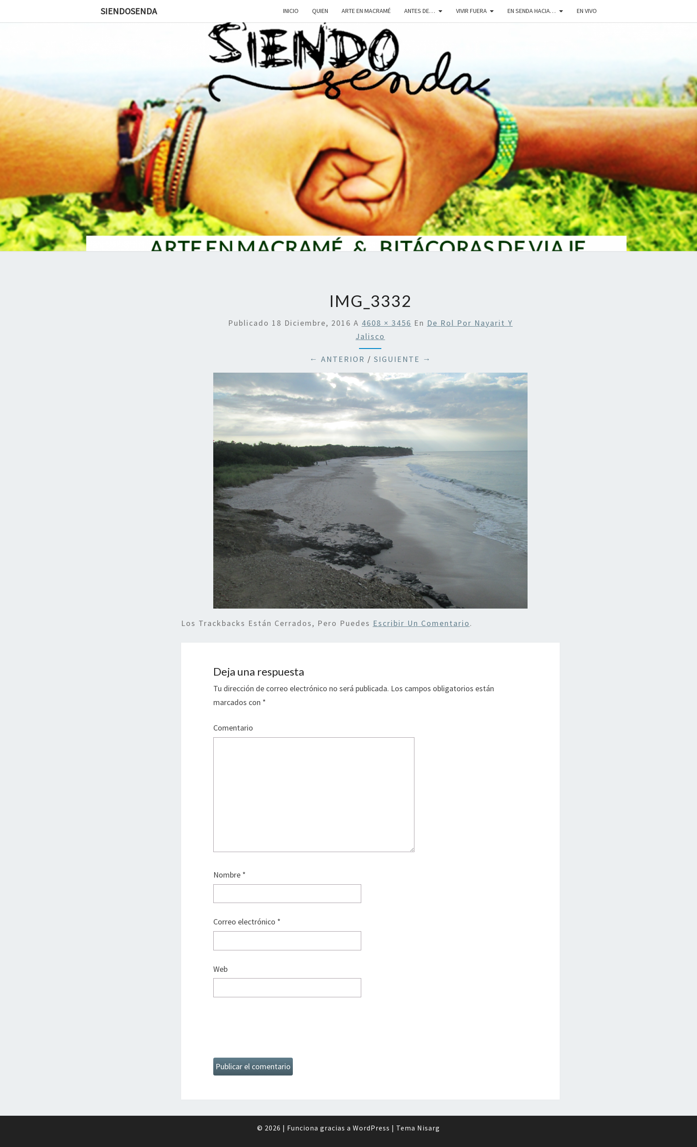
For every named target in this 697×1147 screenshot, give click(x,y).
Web (220, 969)
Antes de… (419, 11)
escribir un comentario (421, 623)
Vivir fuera (471, 11)
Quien (320, 11)
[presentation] (281, 1031)
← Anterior (337, 359)
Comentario (233, 728)
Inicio (291, 11)
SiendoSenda (129, 11)
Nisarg (428, 1127)
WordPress (371, 1127)
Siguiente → (402, 359)
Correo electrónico (247, 921)
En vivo (587, 11)
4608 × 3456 (386, 323)
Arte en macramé (366, 11)
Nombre (229, 875)
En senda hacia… (531, 11)
